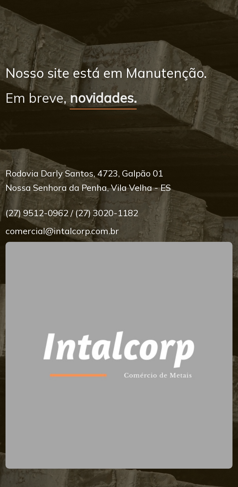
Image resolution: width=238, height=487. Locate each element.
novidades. (103, 98)
